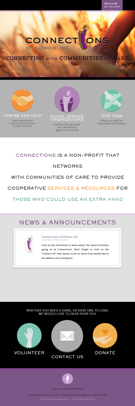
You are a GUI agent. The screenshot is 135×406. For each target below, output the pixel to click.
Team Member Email (83, 399)
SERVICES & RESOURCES (81, 188)
